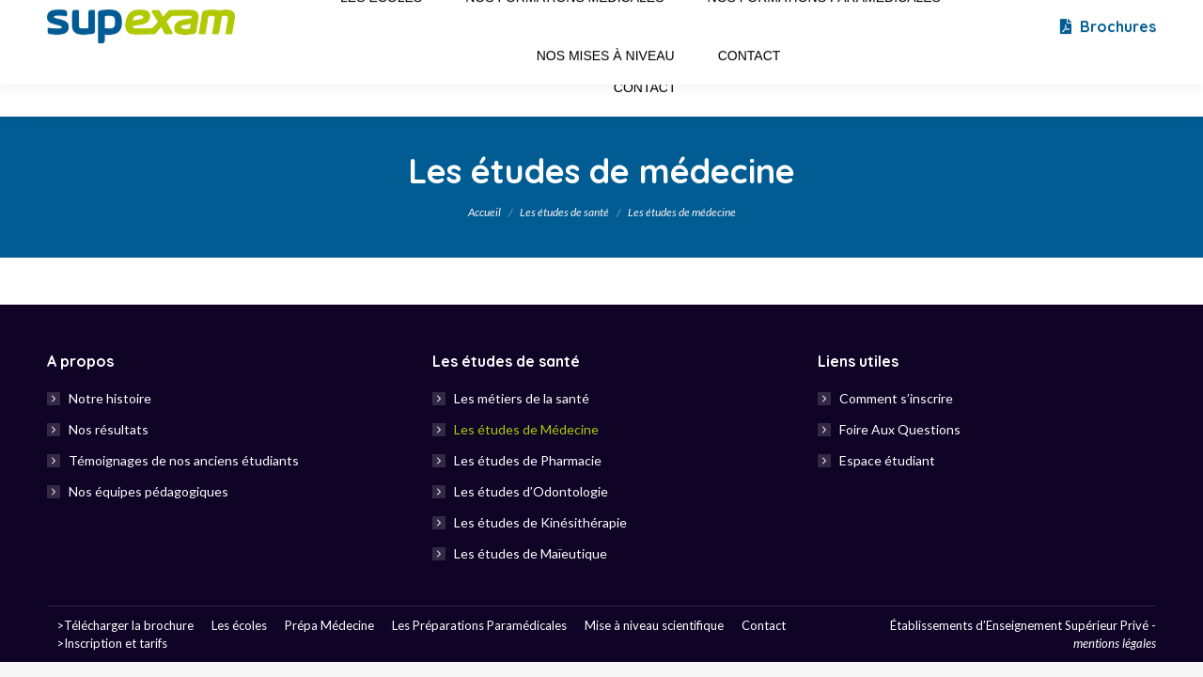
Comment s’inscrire (896, 398)
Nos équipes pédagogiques (148, 491)
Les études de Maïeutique (530, 553)
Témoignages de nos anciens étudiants (184, 460)
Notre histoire (110, 398)
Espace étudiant (887, 460)
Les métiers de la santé (521, 398)
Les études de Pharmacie (528, 460)
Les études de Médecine (526, 429)
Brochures (1106, 58)
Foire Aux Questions (900, 429)
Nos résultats (108, 429)
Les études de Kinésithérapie (540, 522)
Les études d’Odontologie (531, 491)
